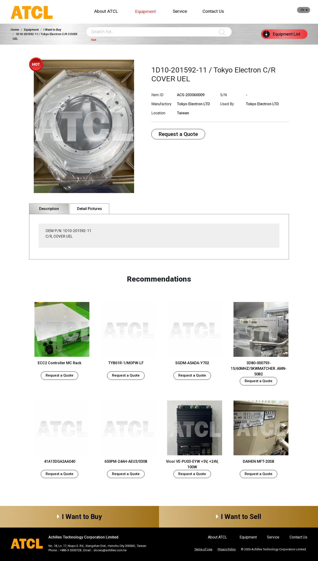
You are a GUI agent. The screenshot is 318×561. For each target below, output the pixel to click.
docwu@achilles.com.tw (110, 550)
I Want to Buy (79, 517)
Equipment (145, 11)
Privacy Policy (227, 549)
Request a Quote (178, 134)
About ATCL (106, 11)
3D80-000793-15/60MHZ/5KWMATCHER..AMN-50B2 (259, 368)
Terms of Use (203, 549)
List (281, 34)
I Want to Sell (238, 517)
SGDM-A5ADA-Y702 (192, 363)
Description (49, 209)
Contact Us (213, 11)
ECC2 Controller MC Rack (59, 363)
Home (15, 29)
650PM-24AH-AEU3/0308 (126, 461)
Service (180, 11)
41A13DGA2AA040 (59, 461)
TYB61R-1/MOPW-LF (126, 363)
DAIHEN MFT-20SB (258, 461)
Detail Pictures (89, 209)
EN (302, 10)
